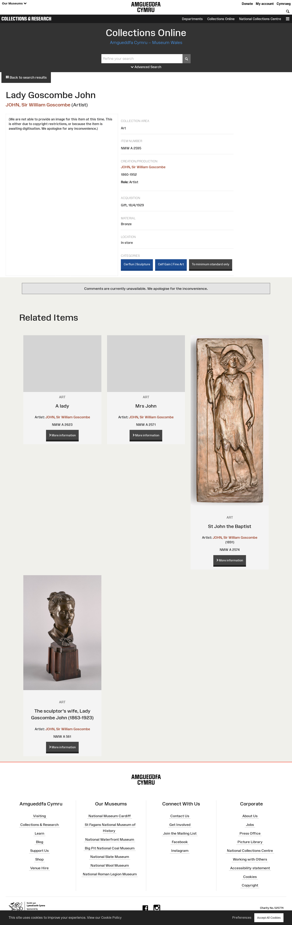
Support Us (39, 851)
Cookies (250, 877)
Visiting (39, 816)
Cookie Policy (111, 917)
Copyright (250, 885)
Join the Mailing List (179, 833)
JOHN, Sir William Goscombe (38, 104)
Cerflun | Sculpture (137, 264)
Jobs (250, 824)
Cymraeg (284, 3)
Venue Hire (39, 868)
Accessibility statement (250, 868)
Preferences (241, 917)
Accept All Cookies (269, 917)
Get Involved (179, 824)
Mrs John (146, 406)
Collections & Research (26, 19)
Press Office (250, 833)
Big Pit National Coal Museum (109, 848)
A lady (62, 406)
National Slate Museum (109, 857)
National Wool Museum (109, 865)
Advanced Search (146, 67)
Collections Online (221, 19)
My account (265, 3)
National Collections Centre (260, 19)
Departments (192, 19)
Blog (39, 842)
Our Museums (14, 3)
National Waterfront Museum (109, 839)
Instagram (179, 851)
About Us (250, 816)
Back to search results (26, 77)
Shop (39, 859)
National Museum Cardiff (109, 816)
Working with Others (250, 859)
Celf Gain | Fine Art (171, 264)
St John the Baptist (229, 526)
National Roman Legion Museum (110, 874)
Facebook (180, 842)
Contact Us (179, 816)
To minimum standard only (210, 264)
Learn (39, 833)
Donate (247, 3)
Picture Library (250, 842)
